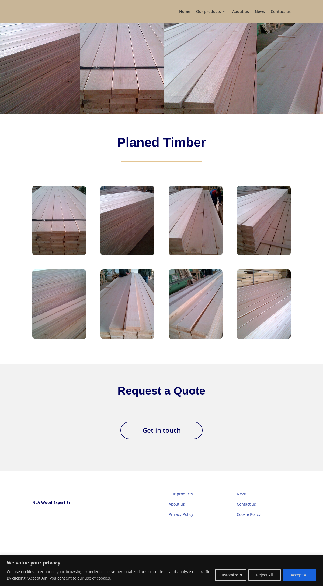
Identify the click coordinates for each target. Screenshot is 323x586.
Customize (228, 574)
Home (184, 11)
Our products (208, 11)
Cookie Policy (249, 514)
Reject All (264, 574)
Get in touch (162, 430)
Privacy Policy (181, 514)
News (260, 11)
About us (240, 11)
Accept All (299, 574)
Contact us (281, 11)
